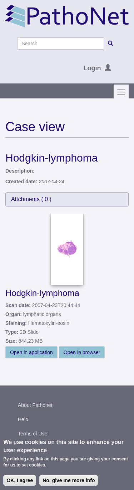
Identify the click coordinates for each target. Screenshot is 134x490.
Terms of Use (32, 434)
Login (92, 68)
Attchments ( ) (31, 199)
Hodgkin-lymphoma (42, 293)
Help (23, 419)
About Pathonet (35, 405)
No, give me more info (69, 482)
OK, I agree (19, 482)
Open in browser (82, 352)
